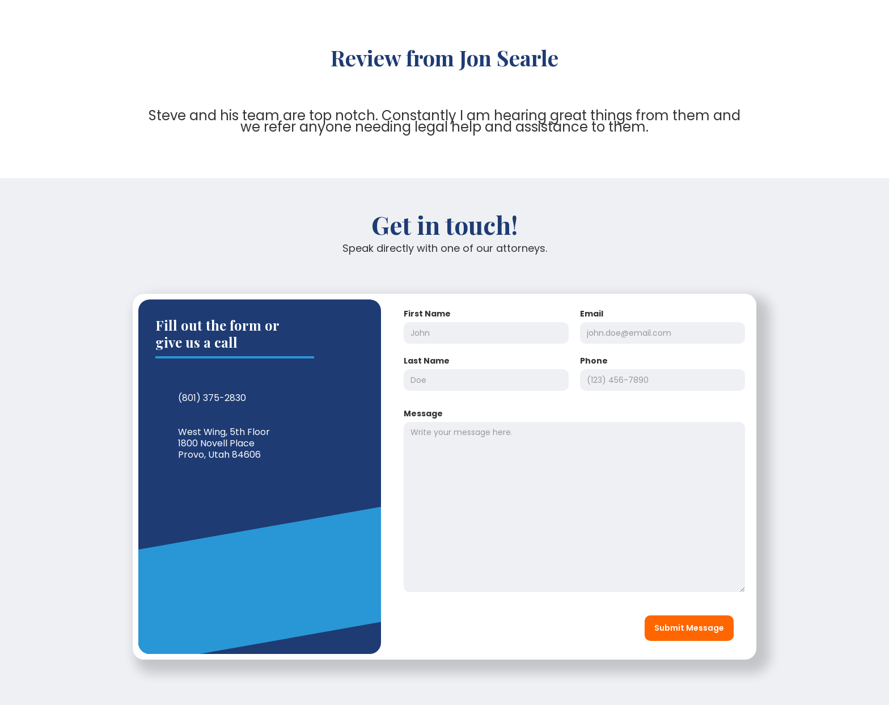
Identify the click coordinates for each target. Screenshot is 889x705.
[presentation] (484, 625)
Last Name (427, 360)
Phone (594, 360)
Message (423, 413)
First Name (427, 313)
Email (591, 313)
